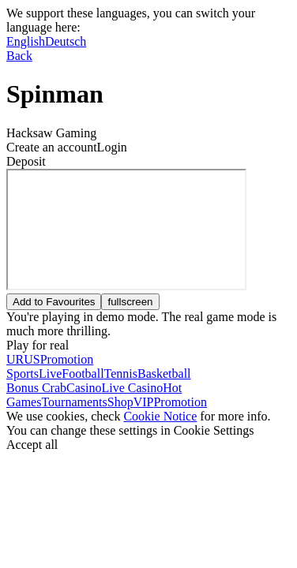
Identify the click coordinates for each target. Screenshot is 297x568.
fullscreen (129, 302)
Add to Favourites (54, 302)
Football (82, 373)
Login (112, 147)
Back (19, 55)
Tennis (120, 373)
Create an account (51, 147)
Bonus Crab (36, 387)
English (25, 41)
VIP (143, 402)
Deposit (26, 161)
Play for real (37, 345)
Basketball (164, 373)
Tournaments (74, 402)
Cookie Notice (160, 416)
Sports (22, 373)
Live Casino (132, 387)
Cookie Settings (214, 430)
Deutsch (65, 41)
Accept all (32, 444)
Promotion (180, 402)
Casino (83, 387)
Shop (120, 402)
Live (50, 373)
